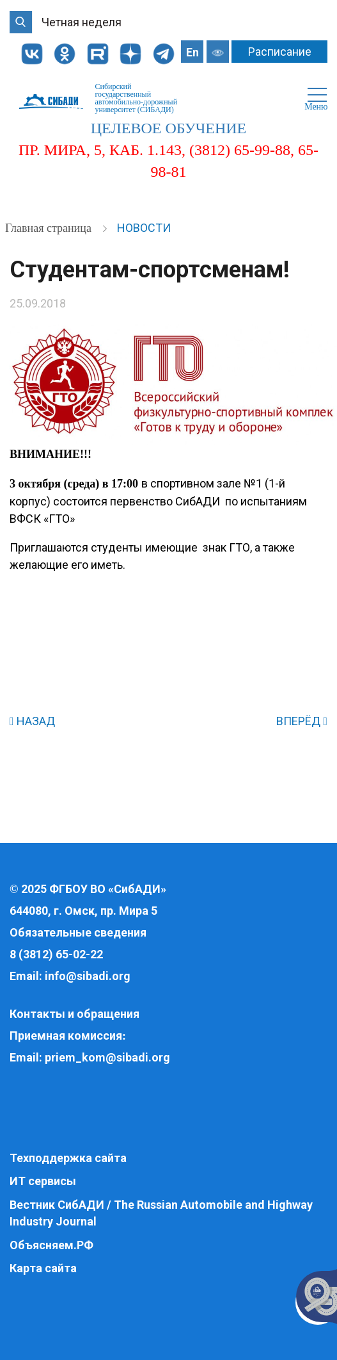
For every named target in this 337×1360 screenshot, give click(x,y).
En (192, 52)
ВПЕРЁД (301, 721)
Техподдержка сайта (68, 1158)
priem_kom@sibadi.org (107, 1057)
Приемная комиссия (66, 1035)
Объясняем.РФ (51, 1245)
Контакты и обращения (74, 1013)
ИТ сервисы (43, 1181)
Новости (144, 227)
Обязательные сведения (78, 932)
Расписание (279, 51)
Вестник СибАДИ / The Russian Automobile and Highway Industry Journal (161, 1213)
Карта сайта (43, 1268)
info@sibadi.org (87, 976)
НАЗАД (32, 721)
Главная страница (49, 228)
